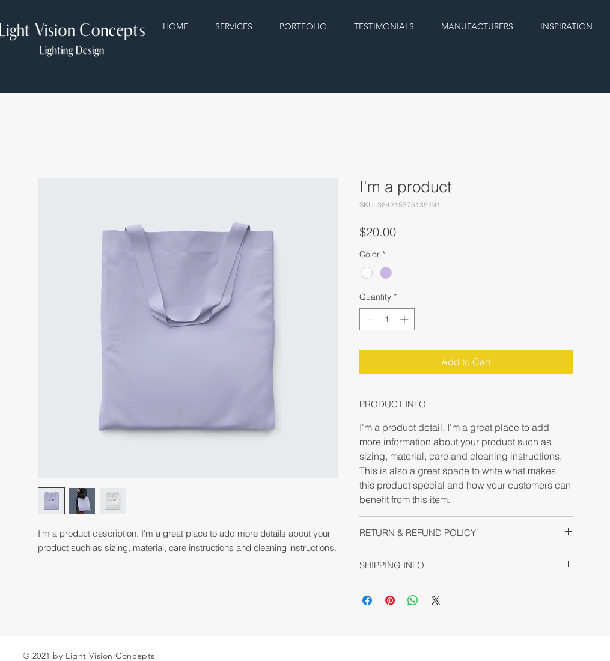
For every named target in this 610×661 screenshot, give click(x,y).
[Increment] (405, 319)
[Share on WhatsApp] (413, 600)
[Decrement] (368, 319)
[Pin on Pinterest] (390, 600)
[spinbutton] (387, 319)
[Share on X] (436, 600)
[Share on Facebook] (367, 600)
